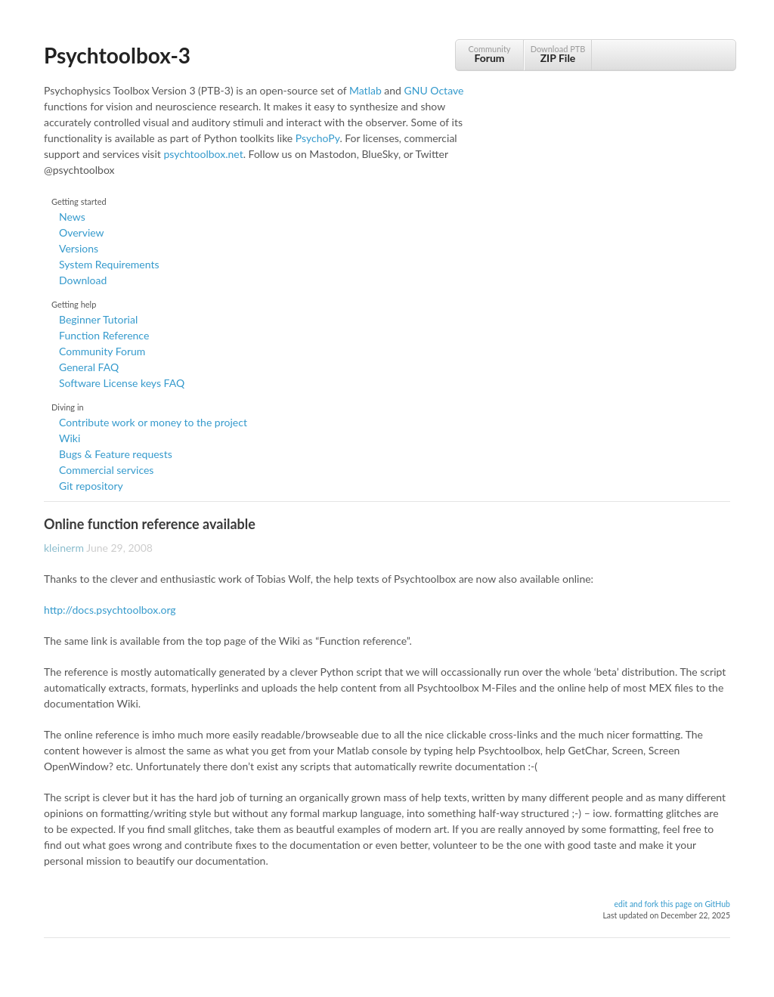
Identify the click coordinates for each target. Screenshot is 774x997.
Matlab (365, 90)
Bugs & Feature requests (115, 453)
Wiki (69, 438)
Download (83, 280)
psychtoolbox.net (203, 153)
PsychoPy (318, 138)
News (72, 216)
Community (489, 54)
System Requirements (109, 264)
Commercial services (106, 469)
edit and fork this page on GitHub (672, 904)
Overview (81, 232)
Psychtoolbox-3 (117, 55)
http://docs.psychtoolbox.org (110, 609)
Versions (78, 248)
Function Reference (104, 335)
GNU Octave (434, 90)
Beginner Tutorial (98, 319)
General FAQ (89, 367)
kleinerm (64, 547)
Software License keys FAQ (121, 382)
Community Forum (102, 351)
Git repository (91, 485)
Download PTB (558, 54)
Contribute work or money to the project (153, 422)
